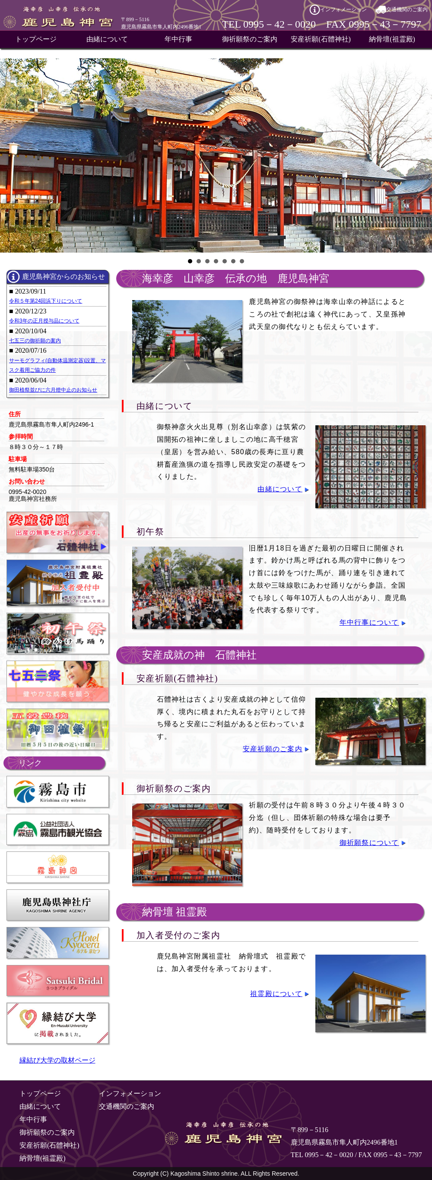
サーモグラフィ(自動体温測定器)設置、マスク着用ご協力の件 (57, 365)
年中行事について (369, 622)
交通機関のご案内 (407, 9)
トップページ (36, 39)
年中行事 (178, 39)
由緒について (107, 39)
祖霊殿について (276, 993)
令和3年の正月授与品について (44, 321)
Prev (11, 155)
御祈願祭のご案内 (249, 39)
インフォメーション (343, 9)
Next (421, 155)
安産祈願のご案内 (272, 749)
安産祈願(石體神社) (321, 39)
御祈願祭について (369, 842)
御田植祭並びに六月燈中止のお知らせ (53, 390)
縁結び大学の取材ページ (57, 1060)
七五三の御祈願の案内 (35, 341)
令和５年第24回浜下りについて (45, 301)
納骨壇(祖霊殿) (392, 39)
